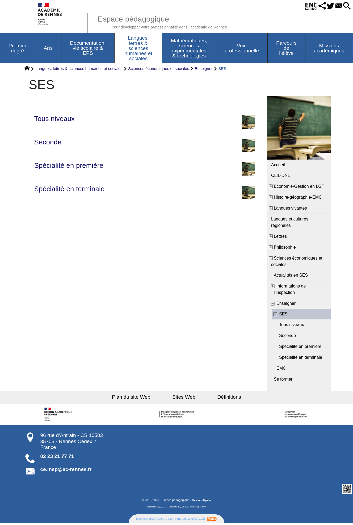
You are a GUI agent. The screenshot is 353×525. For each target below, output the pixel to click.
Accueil (278, 166)
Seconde (144, 146)
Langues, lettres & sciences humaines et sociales (79, 70)
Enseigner (204, 70)
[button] (312, 6)
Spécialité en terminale (144, 196)
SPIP (206, 508)
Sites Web (183, 398)
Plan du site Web (141, 398)
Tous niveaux (144, 121)
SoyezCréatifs (184, 508)
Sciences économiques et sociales (158, 70)
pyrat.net (161, 508)
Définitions (219, 398)
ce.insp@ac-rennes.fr (66, 470)
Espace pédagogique (178, 21)
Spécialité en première (144, 171)
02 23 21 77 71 (57, 457)
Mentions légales (202, 501)
